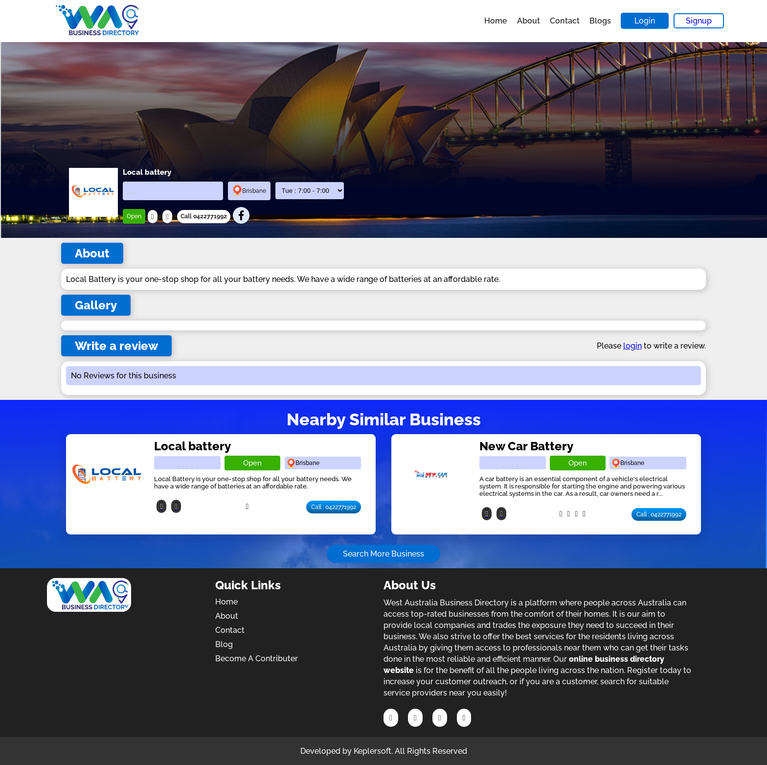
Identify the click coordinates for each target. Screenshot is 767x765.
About (528, 20)
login (632, 345)
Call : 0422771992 (333, 507)
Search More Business (383, 553)
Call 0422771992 (203, 216)
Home (495, 20)
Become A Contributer (256, 658)
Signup (699, 20)
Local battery (192, 446)
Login (644, 20)
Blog (224, 644)
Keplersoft (372, 751)
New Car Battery (526, 446)
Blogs (600, 20)
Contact (565, 20)
